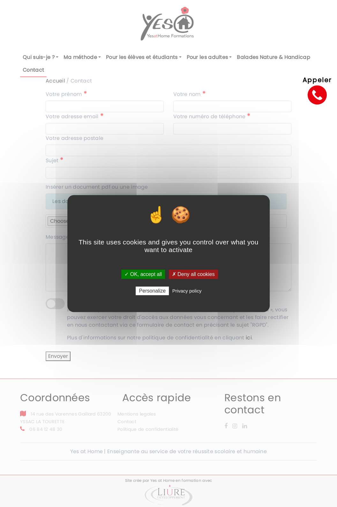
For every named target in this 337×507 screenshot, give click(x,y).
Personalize (152, 290)
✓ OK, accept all (143, 274)
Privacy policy (187, 290)
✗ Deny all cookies (193, 274)
